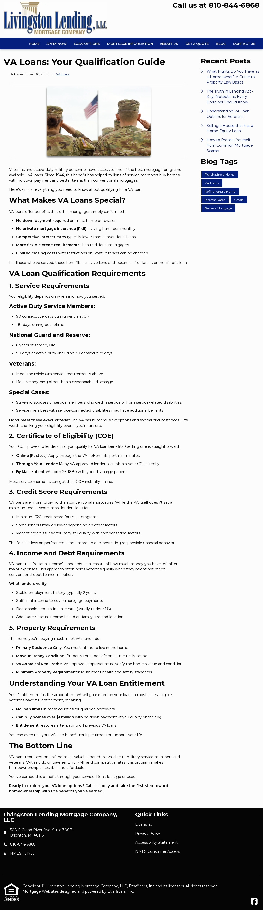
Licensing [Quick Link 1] (143, 824)
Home (34, 44)
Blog (221, 44)
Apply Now (56, 44)
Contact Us (244, 44)
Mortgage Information (130, 44)
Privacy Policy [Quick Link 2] (147, 833)
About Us (169, 44)
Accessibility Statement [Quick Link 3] (156, 842)
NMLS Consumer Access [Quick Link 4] (157, 851)
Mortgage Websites (41, 891)
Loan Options (87, 44)
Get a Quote (197, 44)
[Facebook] (254, 902)
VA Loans (62, 74)
